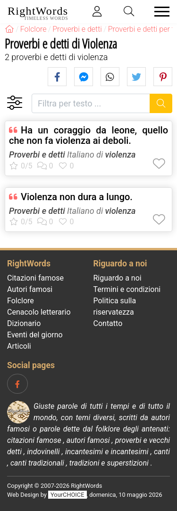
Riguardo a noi (117, 277)
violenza (120, 154)
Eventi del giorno (35, 334)
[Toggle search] (129, 11)
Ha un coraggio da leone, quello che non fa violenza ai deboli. (88, 135)
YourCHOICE (67, 494)
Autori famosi (29, 289)
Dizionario (24, 323)
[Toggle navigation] (159, 11)
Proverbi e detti (37, 154)
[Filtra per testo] (91, 103)
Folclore (20, 300)
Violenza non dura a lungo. (77, 197)
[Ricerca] (161, 103)
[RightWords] (9, 29)
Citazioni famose (35, 277)
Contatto (108, 323)
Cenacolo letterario (39, 312)
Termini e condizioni (127, 289)
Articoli (19, 346)
